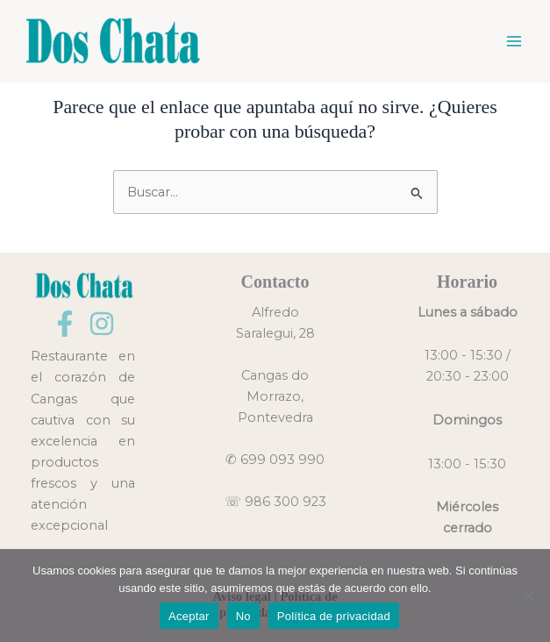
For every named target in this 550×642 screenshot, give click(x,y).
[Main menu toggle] (514, 41)
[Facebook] (65, 323)
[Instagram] (102, 323)
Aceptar (189, 616)
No (243, 616)
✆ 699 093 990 (275, 459)
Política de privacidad (333, 616)
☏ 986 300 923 (275, 502)
